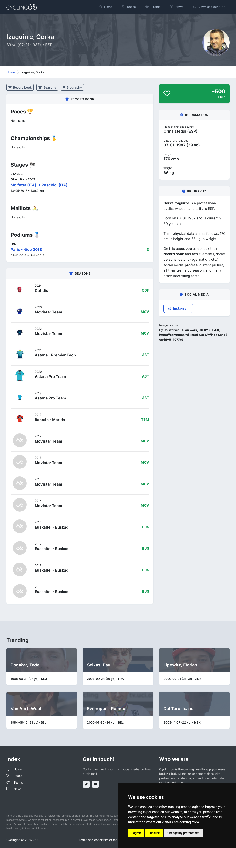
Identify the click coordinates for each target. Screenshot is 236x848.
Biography (72, 87)
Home (10, 72)
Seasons (47, 87)
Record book (20, 87)
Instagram (178, 308)
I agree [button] (136, 833)
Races (18, 776)
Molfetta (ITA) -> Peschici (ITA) (39, 185)
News (17, 789)
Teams (18, 782)
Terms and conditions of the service (103, 840)
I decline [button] (154, 833)
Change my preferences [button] (183, 833)
